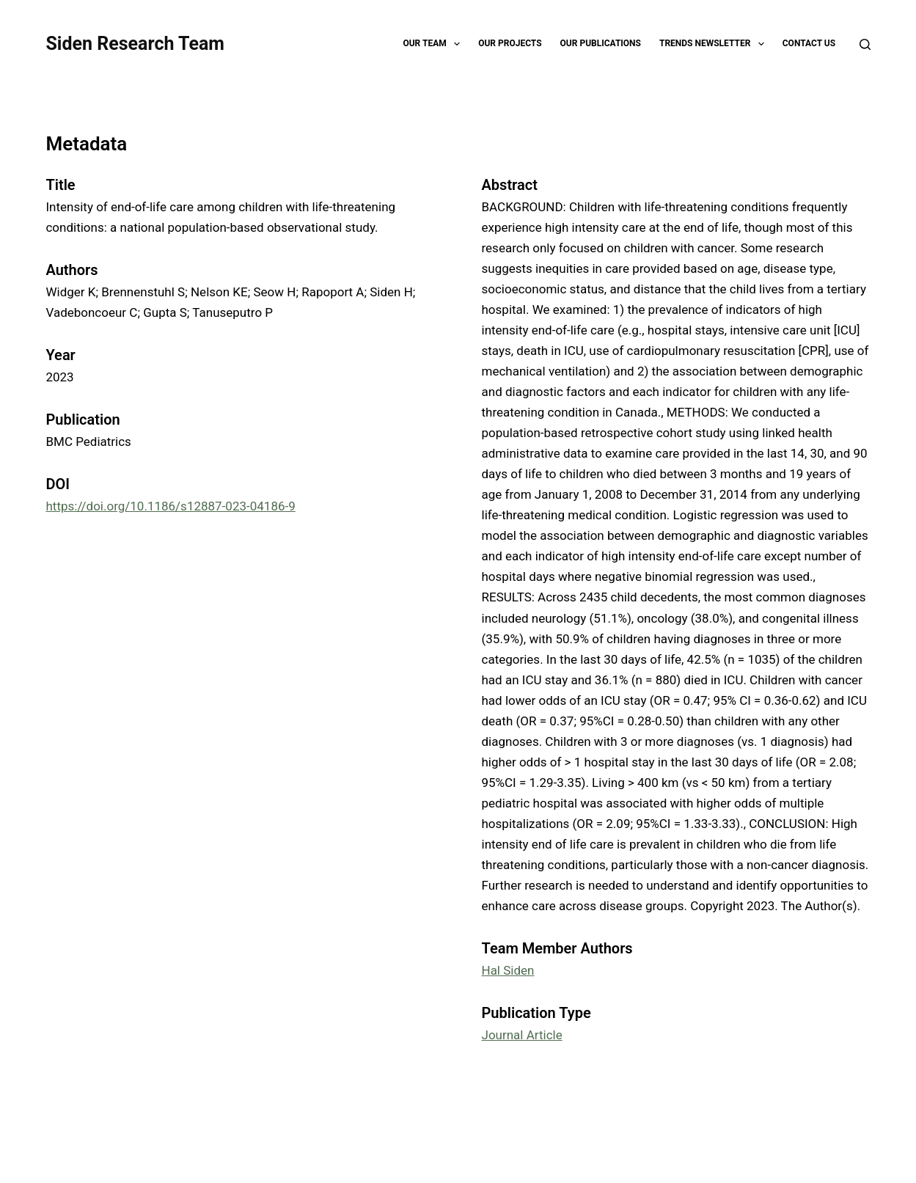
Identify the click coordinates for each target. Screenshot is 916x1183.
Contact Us (809, 43)
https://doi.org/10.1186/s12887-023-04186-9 (170, 506)
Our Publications (600, 43)
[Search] (865, 44)
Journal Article (522, 1035)
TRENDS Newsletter (714, 44)
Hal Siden (508, 970)
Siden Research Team (134, 43)
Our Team (434, 44)
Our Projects (509, 43)
